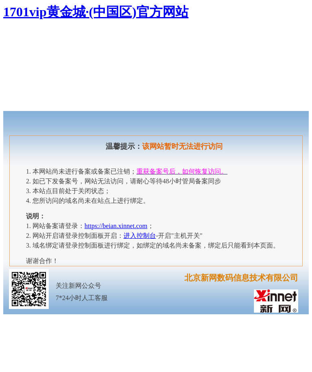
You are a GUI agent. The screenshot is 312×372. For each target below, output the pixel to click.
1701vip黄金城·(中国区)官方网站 (95, 11)
